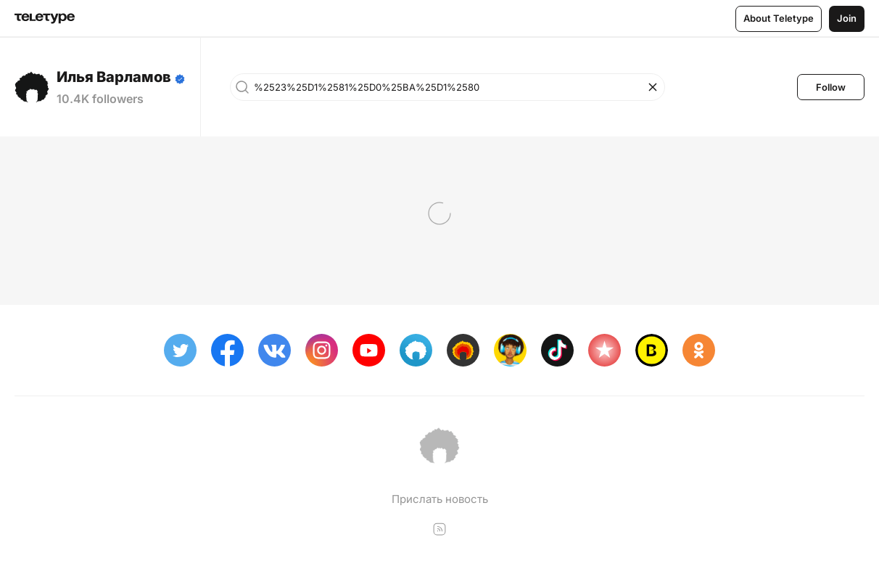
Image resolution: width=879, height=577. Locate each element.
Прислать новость (440, 499)
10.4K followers (100, 98)
